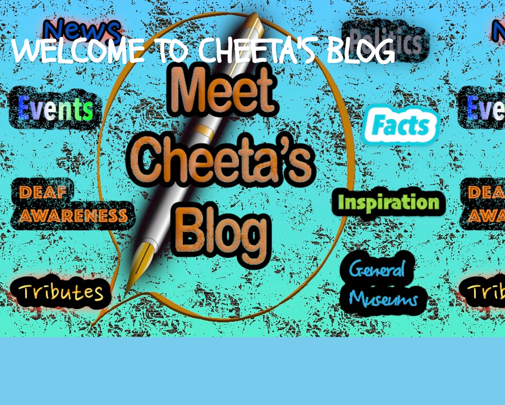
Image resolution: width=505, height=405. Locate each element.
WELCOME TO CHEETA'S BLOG (202, 52)
